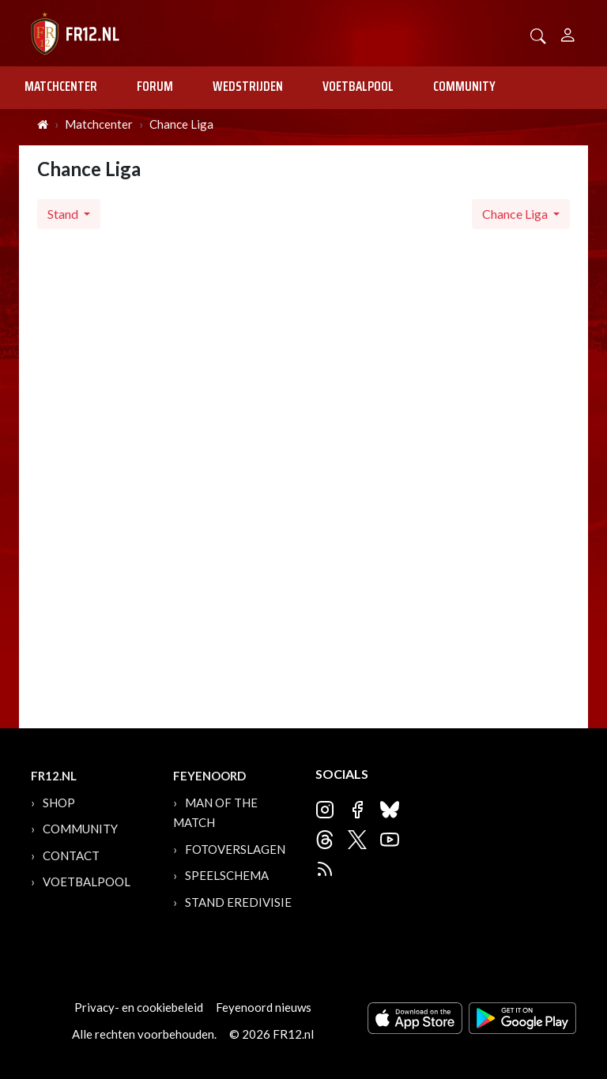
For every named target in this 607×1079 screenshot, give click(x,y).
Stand (64, 213)
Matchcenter (61, 86)
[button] (538, 34)
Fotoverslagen (235, 849)
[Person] (568, 32)
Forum (155, 86)
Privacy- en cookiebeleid (138, 1007)
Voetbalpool (358, 86)
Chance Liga (181, 124)
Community (464, 86)
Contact (71, 855)
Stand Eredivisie (238, 902)
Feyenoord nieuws (263, 1007)
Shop (59, 802)
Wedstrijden (248, 86)
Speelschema (227, 875)
